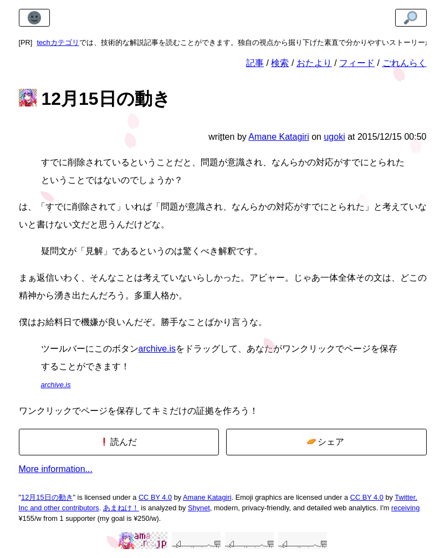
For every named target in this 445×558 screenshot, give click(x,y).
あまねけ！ (121, 508)
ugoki (334, 136)
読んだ (118, 442)
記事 (255, 63)
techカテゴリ (58, 42)
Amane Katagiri (207, 497)
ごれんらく (404, 63)
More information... (56, 469)
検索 (280, 63)
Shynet (199, 508)
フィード (357, 63)
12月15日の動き (47, 497)
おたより (314, 63)
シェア (325, 442)
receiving (405, 508)
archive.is (157, 348)
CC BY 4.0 (155, 497)
